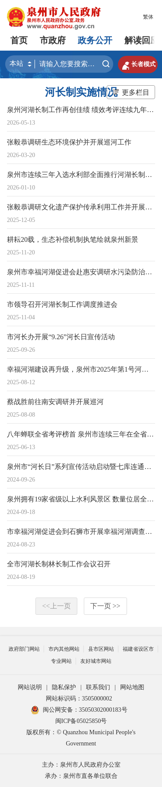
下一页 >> (105, 606)
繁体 (148, 17)
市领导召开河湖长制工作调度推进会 (62, 304)
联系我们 (98, 687)
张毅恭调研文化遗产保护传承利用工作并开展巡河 (83, 207)
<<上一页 (56, 606)
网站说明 (30, 687)
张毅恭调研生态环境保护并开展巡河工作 (69, 142)
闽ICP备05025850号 (81, 721)
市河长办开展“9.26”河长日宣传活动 (61, 336)
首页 (19, 40)
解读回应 (141, 40)
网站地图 (132, 687)
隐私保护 (64, 687)
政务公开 (95, 40)
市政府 (53, 40)
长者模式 (138, 64)
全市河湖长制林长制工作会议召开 (59, 564)
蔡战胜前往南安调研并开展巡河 (55, 401)
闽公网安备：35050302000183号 (79, 710)
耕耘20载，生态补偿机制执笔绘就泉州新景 (72, 239)
